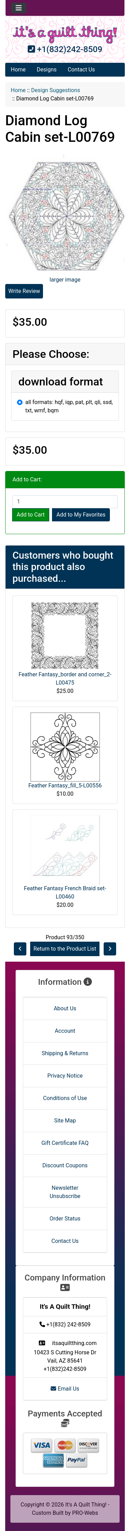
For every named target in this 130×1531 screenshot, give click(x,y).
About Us (65, 1008)
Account (65, 1031)
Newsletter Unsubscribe (65, 1192)
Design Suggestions (55, 90)
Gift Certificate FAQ (65, 1143)
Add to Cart (31, 514)
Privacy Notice (65, 1075)
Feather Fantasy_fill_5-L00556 (65, 785)
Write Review (24, 291)
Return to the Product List (64, 948)
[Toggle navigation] (18, 8)
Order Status (65, 1218)
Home (18, 69)
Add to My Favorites (81, 514)
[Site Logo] (65, 35)
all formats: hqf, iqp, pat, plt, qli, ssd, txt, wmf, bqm (69, 406)
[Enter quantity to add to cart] (65, 501)
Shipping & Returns (65, 1053)
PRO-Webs (85, 1513)
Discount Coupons (65, 1165)
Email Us (65, 1388)
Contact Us (81, 69)
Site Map (65, 1120)
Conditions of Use (65, 1098)
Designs (47, 69)
